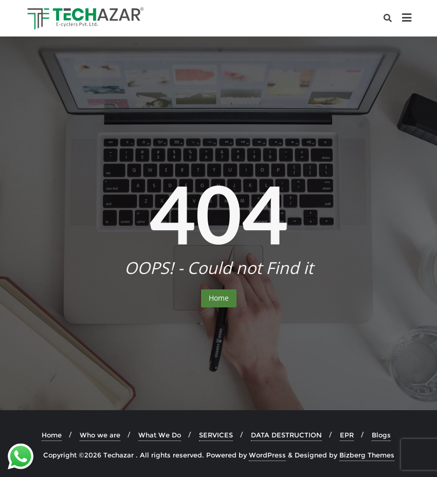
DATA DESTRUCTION (286, 435)
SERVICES (216, 435)
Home (219, 298)
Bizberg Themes (366, 455)
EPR (347, 435)
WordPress (267, 455)
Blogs (381, 435)
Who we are (100, 435)
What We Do (159, 435)
